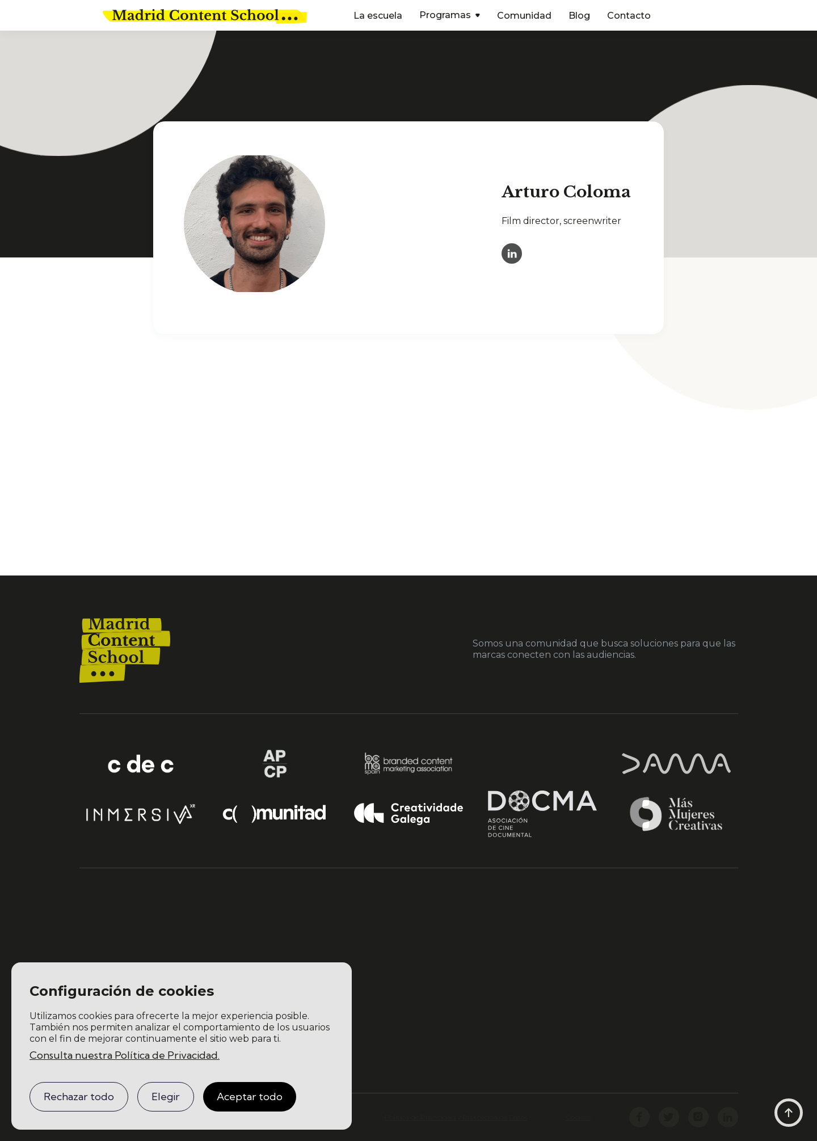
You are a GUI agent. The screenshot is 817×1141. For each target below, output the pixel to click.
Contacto (629, 15)
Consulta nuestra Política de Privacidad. (125, 1055)
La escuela (377, 15)
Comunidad (524, 15)
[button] (449, 16)
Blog (579, 15)
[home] (205, 15)
